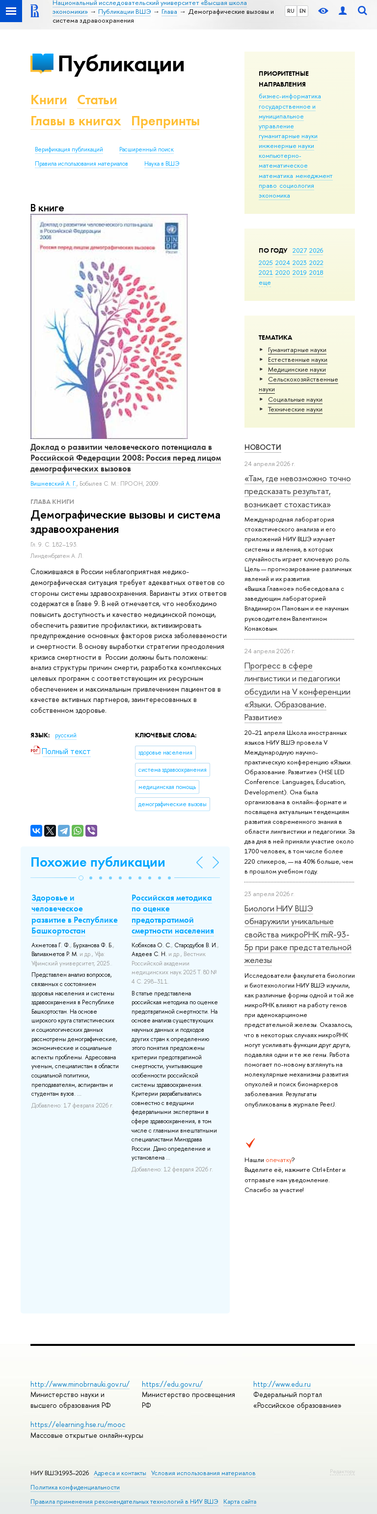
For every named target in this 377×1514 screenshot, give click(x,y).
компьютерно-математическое (283, 160)
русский (66, 735)
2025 (266, 262)
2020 (282, 272)
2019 (300, 272)
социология (296, 185)
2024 (282, 262)
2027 (300, 250)
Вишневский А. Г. (53, 484)
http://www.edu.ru (282, 1384)
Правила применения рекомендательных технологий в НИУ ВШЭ (124, 1501)
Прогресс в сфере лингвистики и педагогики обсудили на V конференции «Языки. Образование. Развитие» (297, 691)
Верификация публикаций (69, 149)
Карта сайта (239, 1501)
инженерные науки (286, 145)
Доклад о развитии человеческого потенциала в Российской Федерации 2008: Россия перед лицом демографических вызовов (125, 457)
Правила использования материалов (81, 164)
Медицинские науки (297, 369)
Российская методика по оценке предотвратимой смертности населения (173, 913)
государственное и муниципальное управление (287, 116)
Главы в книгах (75, 120)
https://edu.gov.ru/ (172, 1384)
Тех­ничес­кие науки (295, 409)
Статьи (97, 99)
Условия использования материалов (203, 1473)
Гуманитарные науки (297, 349)
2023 (300, 262)
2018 (316, 272)
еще (265, 282)
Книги (48, 99)
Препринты (165, 120)
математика (276, 175)
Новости (262, 447)
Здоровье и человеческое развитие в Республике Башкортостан (74, 913)
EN (302, 10)
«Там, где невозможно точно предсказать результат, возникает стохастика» (297, 491)
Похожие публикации (97, 862)
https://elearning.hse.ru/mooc (77, 1424)
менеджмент (314, 175)
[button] (81, 878)
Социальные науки (295, 399)
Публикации (121, 63)
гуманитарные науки (288, 135)
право (268, 185)
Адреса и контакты (120, 1473)
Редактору (342, 1471)
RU (291, 10)
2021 (266, 272)
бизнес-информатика (290, 95)
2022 (316, 262)
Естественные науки (297, 359)
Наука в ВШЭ (161, 164)
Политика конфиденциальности (75, 1487)
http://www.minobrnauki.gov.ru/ (80, 1384)
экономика (274, 195)
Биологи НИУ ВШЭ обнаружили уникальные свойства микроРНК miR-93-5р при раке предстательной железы (297, 934)
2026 (316, 250)
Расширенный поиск (146, 149)
